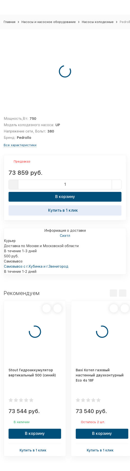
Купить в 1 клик (65, 210)
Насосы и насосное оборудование (49, 22)
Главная (9, 22)
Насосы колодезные (98, 22)
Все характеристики (20, 145)
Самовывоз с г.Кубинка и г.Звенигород (36, 266)
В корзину (65, 196)
